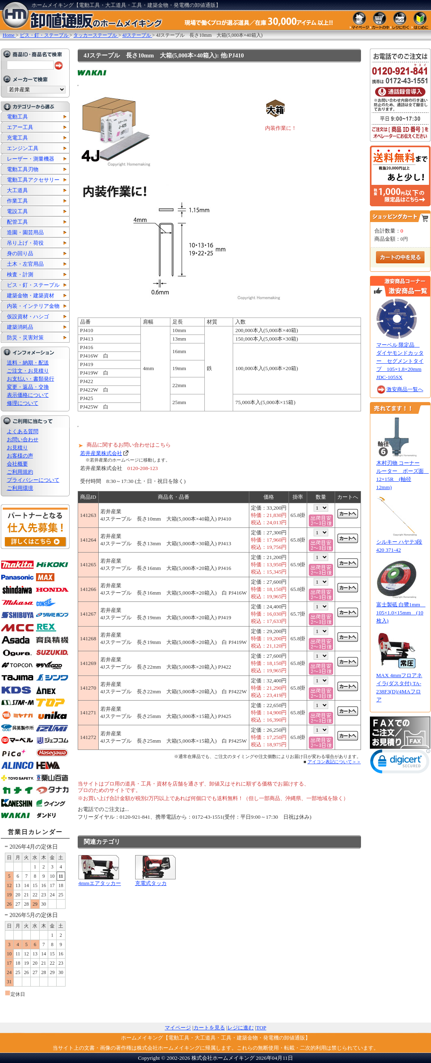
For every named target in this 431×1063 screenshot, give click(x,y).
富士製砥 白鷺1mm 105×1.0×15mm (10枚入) (401, 612)
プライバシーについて (33, 480)
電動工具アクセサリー (33, 180)
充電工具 (17, 138)
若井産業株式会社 (101, 453)
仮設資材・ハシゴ (28, 316)
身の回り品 (20, 253)
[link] (400, 763)
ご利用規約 (20, 472)
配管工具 (17, 222)
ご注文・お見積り (28, 371)
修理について (22, 403)
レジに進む (240, 1028)
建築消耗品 (20, 327)
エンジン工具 (22, 148)
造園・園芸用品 (25, 232)
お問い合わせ (22, 439)
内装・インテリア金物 (33, 306)
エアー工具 (20, 127)
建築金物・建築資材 (30, 295)
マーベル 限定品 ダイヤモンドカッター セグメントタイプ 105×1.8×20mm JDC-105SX (400, 361)
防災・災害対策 (25, 338)
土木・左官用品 (25, 264)
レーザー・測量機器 (30, 159)
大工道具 (17, 190)
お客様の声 (20, 456)
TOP (261, 1028)
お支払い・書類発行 (30, 379)
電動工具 (17, 117)
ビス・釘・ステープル (33, 285)
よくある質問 (22, 431)
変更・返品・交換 (28, 387)
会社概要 (17, 464)
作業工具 (17, 201)
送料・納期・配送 (28, 363)
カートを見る (209, 1028)
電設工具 (17, 211)
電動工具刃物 (22, 169)
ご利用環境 (20, 488)
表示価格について (28, 395)
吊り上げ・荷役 (25, 243)
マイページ (178, 1028)
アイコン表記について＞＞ (334, 761)
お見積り (17, 448)
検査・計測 (20, 274)
